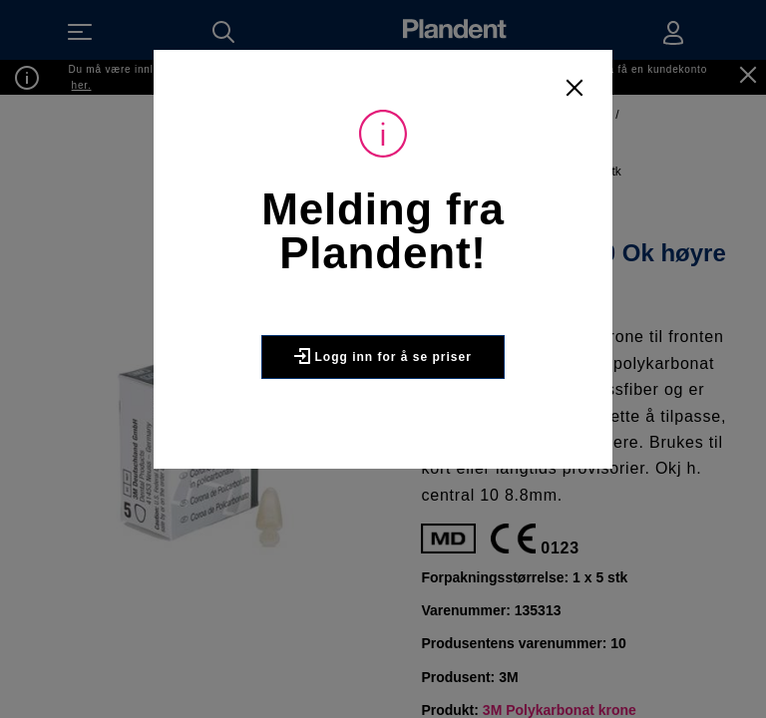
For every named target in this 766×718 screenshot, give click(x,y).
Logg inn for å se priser (383, 356)
